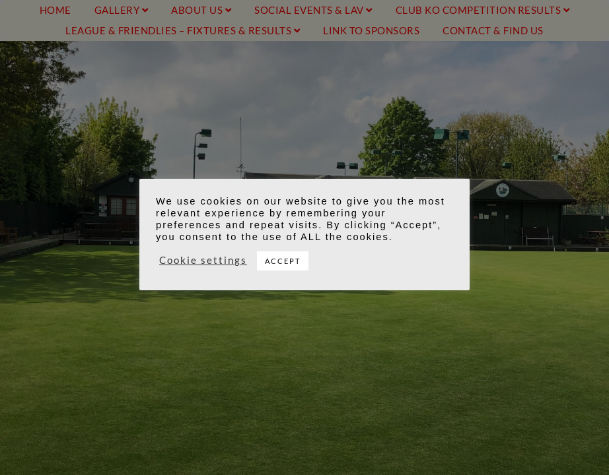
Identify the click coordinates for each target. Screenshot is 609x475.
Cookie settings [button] (203, 260)
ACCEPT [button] (283, 261)
